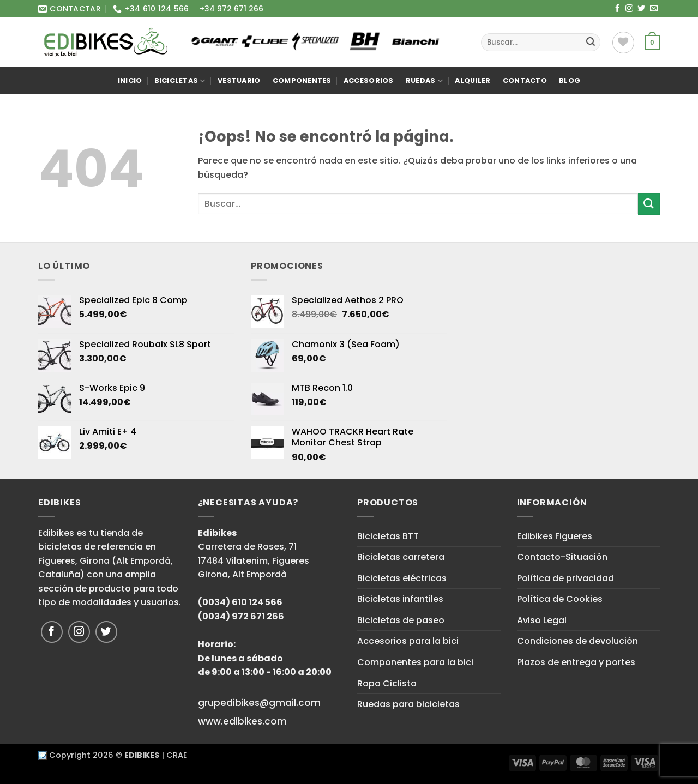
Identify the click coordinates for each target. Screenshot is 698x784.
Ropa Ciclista (387, 683)
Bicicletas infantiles (400, 599)
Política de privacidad (565, 578)
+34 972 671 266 (231, 8)
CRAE (177, 755)
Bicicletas (180, 81)
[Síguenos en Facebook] (617, 8)
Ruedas (424, 81)
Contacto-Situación (562, 557)
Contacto (525, 80)
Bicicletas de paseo (400, 620)
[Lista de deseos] (623, 42)
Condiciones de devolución (577, 641)
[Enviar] (590, 42)
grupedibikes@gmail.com (259, 702)
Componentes (302, 80)
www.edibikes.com (242, 721)
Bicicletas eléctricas (402, 578)
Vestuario (239, 80)
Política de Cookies (560, 599)
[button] (652, 42)
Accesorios (369, 80)
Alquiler (472, 80)
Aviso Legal (542, 620)
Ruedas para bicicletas (408, 704)
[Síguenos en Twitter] (641, 8)
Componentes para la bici (415, 662)
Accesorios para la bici (408, 641)
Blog (569, 80)
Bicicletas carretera (400, 557)
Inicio (130, 80)
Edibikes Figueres (554, 536)
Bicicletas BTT (388, 536)
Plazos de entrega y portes (576, 662)
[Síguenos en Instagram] (629, 8)
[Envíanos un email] (654, 8)
